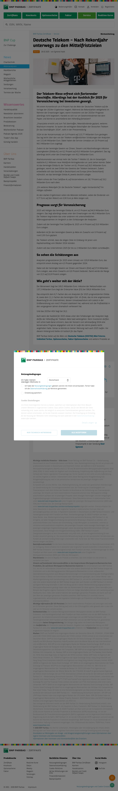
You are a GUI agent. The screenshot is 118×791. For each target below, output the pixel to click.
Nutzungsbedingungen (43, 386)
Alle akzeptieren (79, 433)
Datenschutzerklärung (38, 389)
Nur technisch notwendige (39, 433)
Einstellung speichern (33, 393)
